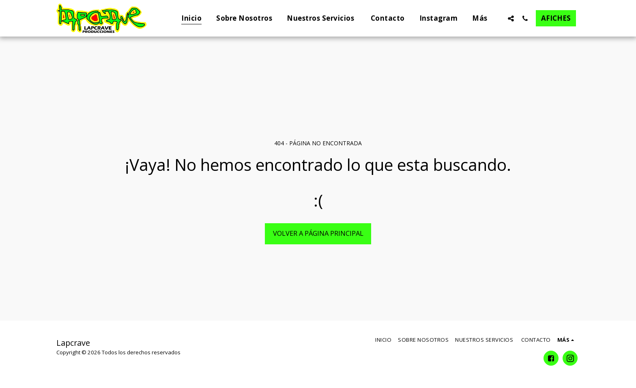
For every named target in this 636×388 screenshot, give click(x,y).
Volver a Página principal (318, 233)
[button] (511, 18)
